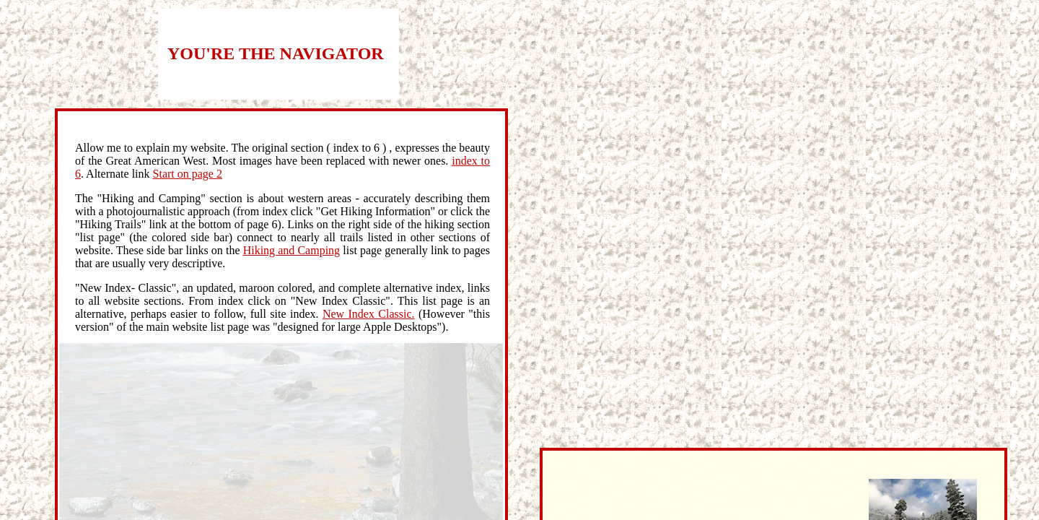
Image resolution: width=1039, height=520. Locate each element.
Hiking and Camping (292, 250)
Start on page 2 (187, 174)
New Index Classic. (369, 314)
